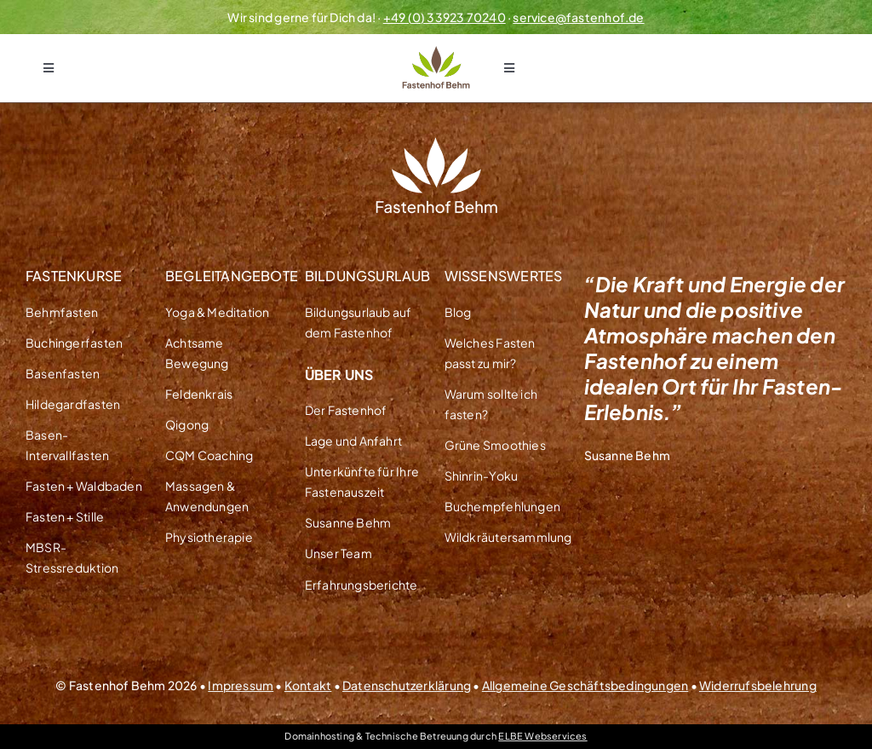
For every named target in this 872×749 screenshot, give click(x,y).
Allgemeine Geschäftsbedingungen (585, 685)
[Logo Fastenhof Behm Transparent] (435, 52)
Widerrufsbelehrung (758, 685)
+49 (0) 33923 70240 (444, 17)
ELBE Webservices (542, 735)
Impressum (240, 685)
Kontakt (307, 685)
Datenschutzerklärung (406, 685)
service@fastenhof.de (578, 17)
